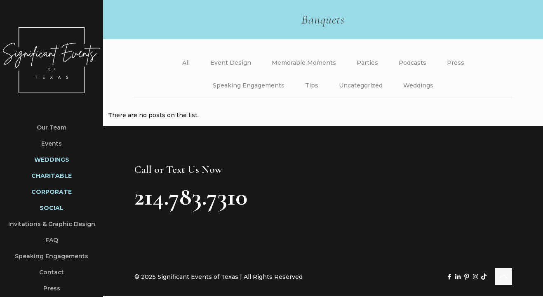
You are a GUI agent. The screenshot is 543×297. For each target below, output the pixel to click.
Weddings (418, 85)
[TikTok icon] (484, 276)
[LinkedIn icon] (458, 276)
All (186, 62)
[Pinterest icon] (467, 276)
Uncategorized (361, 85)
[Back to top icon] (503, 276)
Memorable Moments (304, 62)
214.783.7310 (190, 197)
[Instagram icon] (475, 276)
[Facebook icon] (450, 276)
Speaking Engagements (248, 85)
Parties (367, 62)
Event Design (230, 62)
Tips (311, 85)
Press (455, 62)
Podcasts (412, 62)
